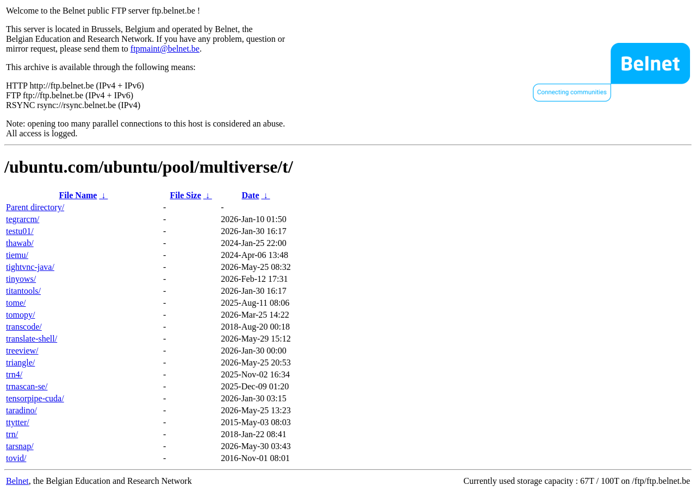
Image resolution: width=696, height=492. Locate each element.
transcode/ (24, 326)
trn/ (12, 434)
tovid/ (16, 458)
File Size (185, 195)
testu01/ (20, 231)
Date (250, 195)
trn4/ (14, 374)
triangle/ (20, 362)
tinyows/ (21, 278)
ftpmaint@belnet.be (165, 48)
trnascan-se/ (26, 386)
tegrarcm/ (22, 219)
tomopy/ (20, 314)
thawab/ (20, 243)
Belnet (17, 480)
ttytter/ (17, 422)
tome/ (16, 302)
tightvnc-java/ (30, 267)
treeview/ (22, 350)
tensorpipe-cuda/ (35, 398)
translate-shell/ (31, 338)
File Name (78, 195)
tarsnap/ (20, 446)
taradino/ (21, 410)
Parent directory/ (35, 207)
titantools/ (23, 290)
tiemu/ (17, 255)
